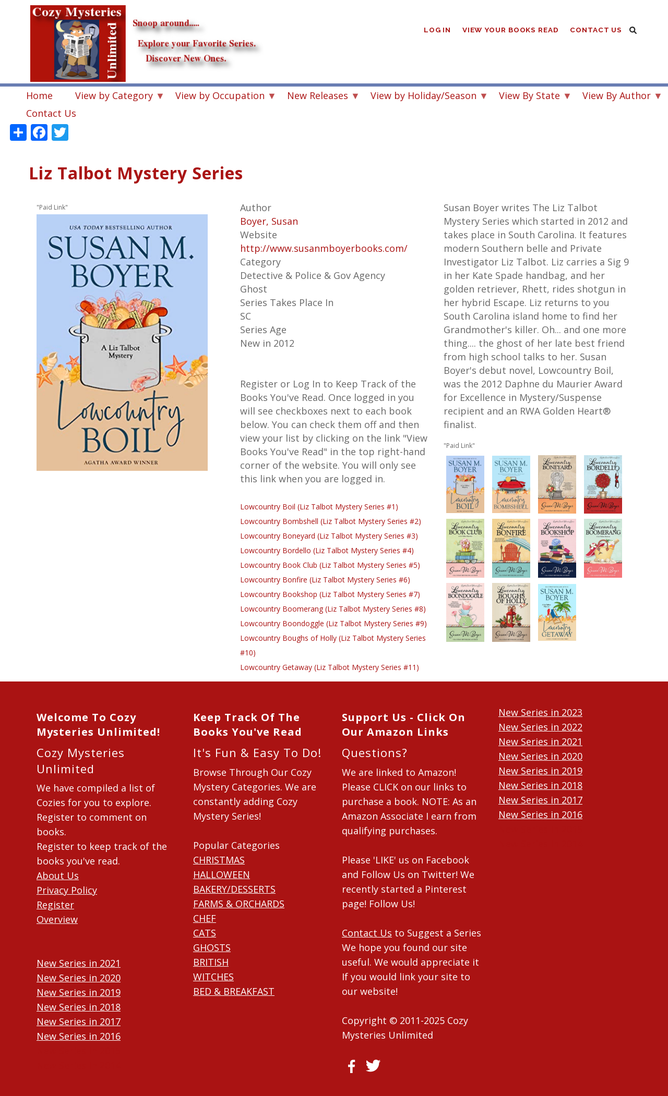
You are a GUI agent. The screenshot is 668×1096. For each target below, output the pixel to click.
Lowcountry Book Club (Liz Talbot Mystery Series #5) (330, 565)
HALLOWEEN (221, 874)
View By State (529, 96)
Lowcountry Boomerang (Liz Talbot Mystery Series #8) (333, 609)
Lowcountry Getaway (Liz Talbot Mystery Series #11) (329, 667)
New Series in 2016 (79, 1036)
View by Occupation (220, 96)
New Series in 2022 (540, 727)
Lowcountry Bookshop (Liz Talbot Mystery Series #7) (330, 594)
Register (55, 904)
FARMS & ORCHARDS (238, 903)
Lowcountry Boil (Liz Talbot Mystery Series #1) (319, 507)
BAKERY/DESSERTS (234, 889)
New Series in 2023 (540, 712)
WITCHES (213, 976)
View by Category (114, 96)
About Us (58, 875)
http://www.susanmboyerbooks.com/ (324, 248)
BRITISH (211, 962)
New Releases (318, 96)
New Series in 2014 (79, 1065)
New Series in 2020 (79, 977)
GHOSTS (212, 947)
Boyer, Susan (269, 221)
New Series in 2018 (79, 1007)
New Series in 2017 (79, 1021)
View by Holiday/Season (423, 96)
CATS (204, 933)
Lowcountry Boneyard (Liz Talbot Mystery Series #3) (329, 536)
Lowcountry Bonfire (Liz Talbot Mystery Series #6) (325, 579)
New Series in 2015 (79, 1050)
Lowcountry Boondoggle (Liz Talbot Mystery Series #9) (333, 623)
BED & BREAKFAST (234, 991)
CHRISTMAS (219, 860)
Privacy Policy (67, 890)
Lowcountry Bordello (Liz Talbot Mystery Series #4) (327, 550)
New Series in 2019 (79, 992)
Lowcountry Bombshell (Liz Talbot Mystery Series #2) (330, 521)
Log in (435, 31)
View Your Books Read (510, 31)
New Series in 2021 (79, 963)
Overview (57, 919)
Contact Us (596, 31)
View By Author (616, 96)
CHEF (204, 918)
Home (39, 95)
